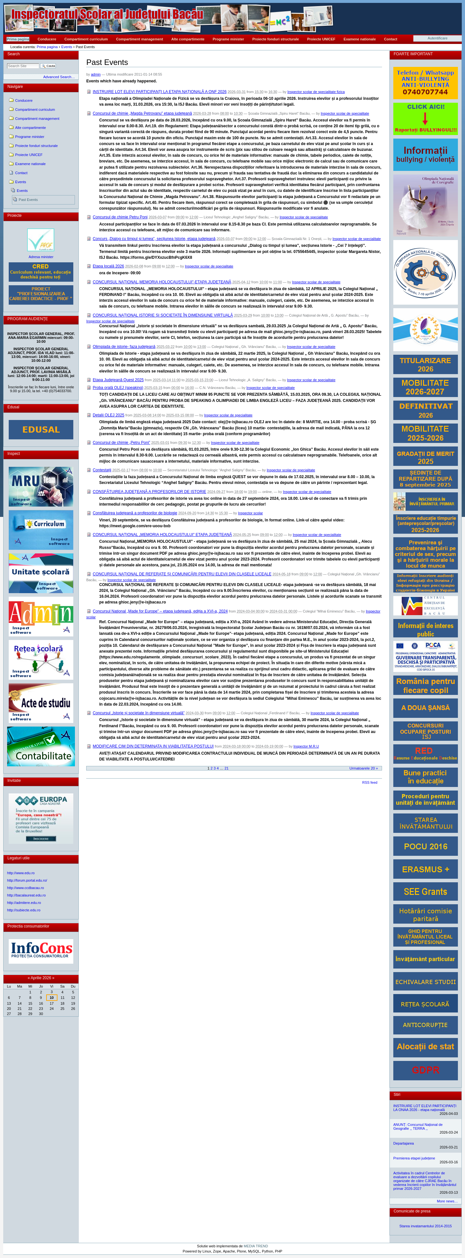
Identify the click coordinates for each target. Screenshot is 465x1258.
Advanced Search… (59, 77)
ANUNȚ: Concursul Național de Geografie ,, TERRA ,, (418, 1126)
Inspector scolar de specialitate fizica (316, 92)
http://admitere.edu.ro (24, 903)
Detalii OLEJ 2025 (108, 415)
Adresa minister (41, 257)
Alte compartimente (188, 39)
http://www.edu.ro (21, 873)
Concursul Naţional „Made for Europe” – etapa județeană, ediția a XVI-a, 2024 (160, 611)
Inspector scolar (250, 513)
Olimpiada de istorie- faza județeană (124, 346)
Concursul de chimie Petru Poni (120, 217)
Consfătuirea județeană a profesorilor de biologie (135, 513)
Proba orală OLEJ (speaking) (118, 387)
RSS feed (369, 782)
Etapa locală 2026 (108, 266)
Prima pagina (18, 39)
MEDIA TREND (256, 1246)
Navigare (15, 86)
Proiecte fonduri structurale (275, 39)
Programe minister (228, 39)
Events (66, 47)
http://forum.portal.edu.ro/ (27, 880)
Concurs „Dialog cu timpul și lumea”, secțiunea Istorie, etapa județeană (154, 238)
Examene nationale (360, 39)
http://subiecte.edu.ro (23, 910)
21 (226, 768)
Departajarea (403, 1143)
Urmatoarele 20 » (363, 768)
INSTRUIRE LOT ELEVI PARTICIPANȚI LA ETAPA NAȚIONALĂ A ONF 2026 (159, 91)
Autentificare (438, 38)
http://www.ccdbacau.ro (25, 888)
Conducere (47, 39)
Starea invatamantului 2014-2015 (425, 1226)
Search (13, 54)
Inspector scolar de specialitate (345, 113)
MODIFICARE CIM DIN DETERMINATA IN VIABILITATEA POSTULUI (153, 746)
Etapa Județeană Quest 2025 (118, 380)
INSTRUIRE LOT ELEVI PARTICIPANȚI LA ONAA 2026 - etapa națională (424, 1108)
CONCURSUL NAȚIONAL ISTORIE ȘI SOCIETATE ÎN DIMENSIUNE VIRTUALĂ (163, 315)
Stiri (397, 1094)
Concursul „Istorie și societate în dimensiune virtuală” (138, 713)
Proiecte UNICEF (321, 39)
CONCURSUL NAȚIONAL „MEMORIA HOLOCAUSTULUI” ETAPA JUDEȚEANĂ (162, 534)
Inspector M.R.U (306, 746)
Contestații (102, 470)
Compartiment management (139, 39)
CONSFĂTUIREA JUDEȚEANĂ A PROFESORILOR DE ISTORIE (149, 491)
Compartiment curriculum (86, 39)
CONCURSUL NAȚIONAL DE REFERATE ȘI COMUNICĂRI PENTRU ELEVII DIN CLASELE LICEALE (182, 574)
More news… (447, 1201)
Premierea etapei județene (414, 1158)
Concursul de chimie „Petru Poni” (121, 442)
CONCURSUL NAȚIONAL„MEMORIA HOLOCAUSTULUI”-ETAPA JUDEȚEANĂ (162, 282)
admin (96, 74)
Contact (390, 39)
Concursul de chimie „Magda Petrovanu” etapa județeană (142, 113)
